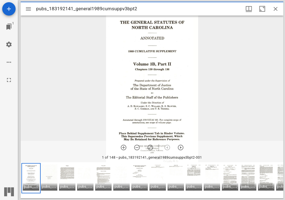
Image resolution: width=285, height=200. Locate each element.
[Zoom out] (137, 147)
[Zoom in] (123, 147)
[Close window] (275, 9)
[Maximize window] (262, 9)
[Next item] (180, 147)
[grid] (152, 180)
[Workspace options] (9, 62)
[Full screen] (9, 80)
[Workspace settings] (9, 44)
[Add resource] (9, 9)
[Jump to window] (9, 26)
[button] (31, 178)
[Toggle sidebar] (28, 9)
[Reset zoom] (150, 147)
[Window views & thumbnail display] (248, 9)
